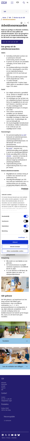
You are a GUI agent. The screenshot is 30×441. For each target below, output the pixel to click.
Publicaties (4, 384)
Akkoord (15, 242)
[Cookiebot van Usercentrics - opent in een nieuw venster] (21, 189)
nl (27, 2)
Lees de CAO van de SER (10, 42)
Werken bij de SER (19, 17)
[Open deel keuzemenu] (28, 22)
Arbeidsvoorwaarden (9, 19)
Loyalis (10, 148)
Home (4, 17)
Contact (3, 397)
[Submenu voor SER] (26, 11)
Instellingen (21, 237)
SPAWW (8, 156)
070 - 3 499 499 (7, 399)
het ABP (23, 135)
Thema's (3, 388)
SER (10, 17)
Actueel (3, 386)
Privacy (8, 437)
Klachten (14, 437)
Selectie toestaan (15, 246)
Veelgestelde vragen (6, 400)
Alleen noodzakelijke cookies (15, 251)
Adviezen (3, 382)
